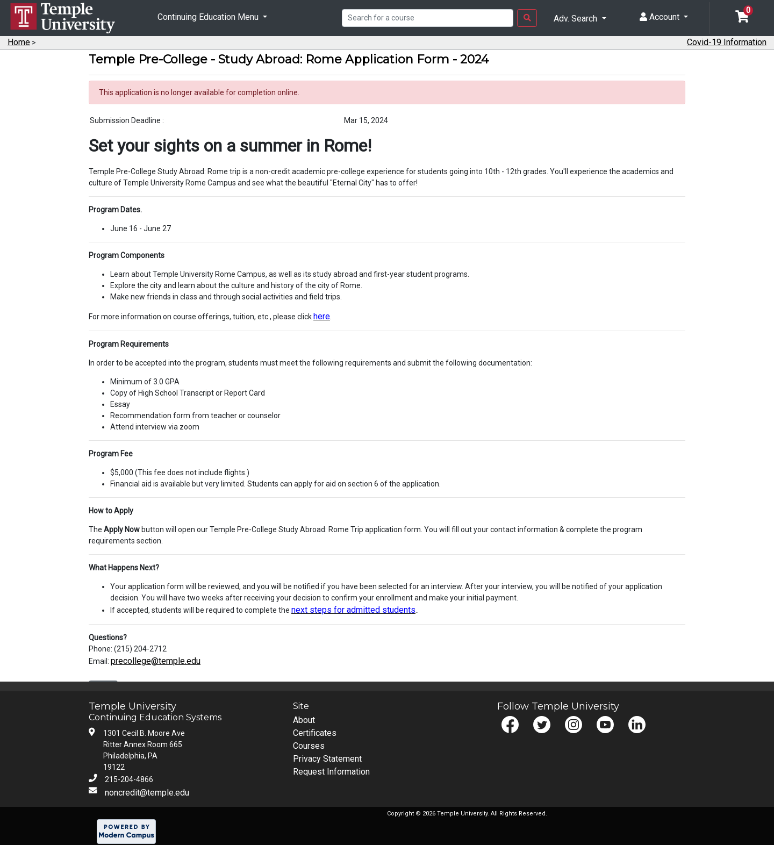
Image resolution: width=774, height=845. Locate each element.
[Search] (427, 18)
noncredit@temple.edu (147, 792)
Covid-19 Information (726, 42)
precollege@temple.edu (155, 661)
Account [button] (661, 17)
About (304, 720)
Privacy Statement (327, 759)
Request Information (331, 772)
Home (19, 42)
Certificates (314, 733)
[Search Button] (527, 18)
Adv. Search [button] (576, 18)
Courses (309, 746)
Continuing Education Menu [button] (209, 17)
